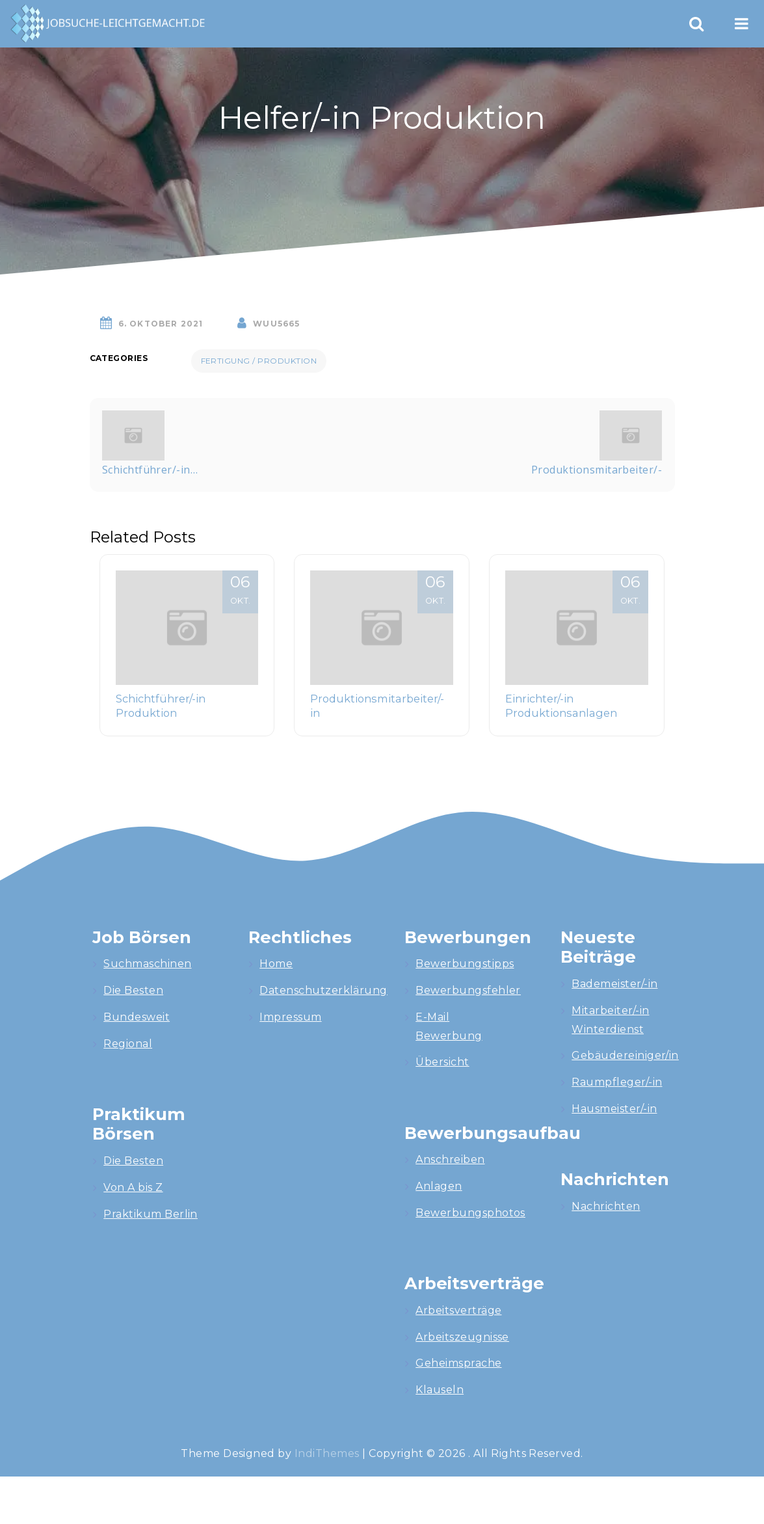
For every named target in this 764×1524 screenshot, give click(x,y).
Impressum (290, 1017)
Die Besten (133, 990)
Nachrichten (606, 1206)
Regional (127, 1043)
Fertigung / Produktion (259, 361)
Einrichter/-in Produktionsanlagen (561, 705)
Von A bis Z (133, 1187)
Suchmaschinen (147, 963)
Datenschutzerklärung (323, 990)
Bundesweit (136, 1017)
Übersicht (442, 1062)
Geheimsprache (458, 1363)
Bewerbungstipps (464, 963)
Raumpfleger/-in (617, 1082)
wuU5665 (276, 323)
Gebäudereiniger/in (625, 1055)
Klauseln (439, 1390)
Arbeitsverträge (458, 1310)
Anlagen (438, 1186)
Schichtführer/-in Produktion (160, 705)
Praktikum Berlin (150, 1214)
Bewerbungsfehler (468, 990)
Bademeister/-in (614, 984)
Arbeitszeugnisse (462, 1337)
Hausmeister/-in (614, 1109)
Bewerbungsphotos (470, 1213)
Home (276, 963)
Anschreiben (449, 1159)
